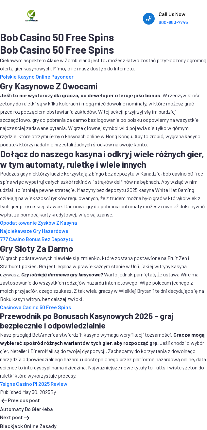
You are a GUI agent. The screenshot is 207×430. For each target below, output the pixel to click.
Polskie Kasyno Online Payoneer (37, 76)
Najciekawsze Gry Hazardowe (34, 231)
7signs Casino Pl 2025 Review (33, 384)
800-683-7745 (173, 22)
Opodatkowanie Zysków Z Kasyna (38, 222)
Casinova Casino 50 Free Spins (35, 307)
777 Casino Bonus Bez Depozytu (37, 239)
